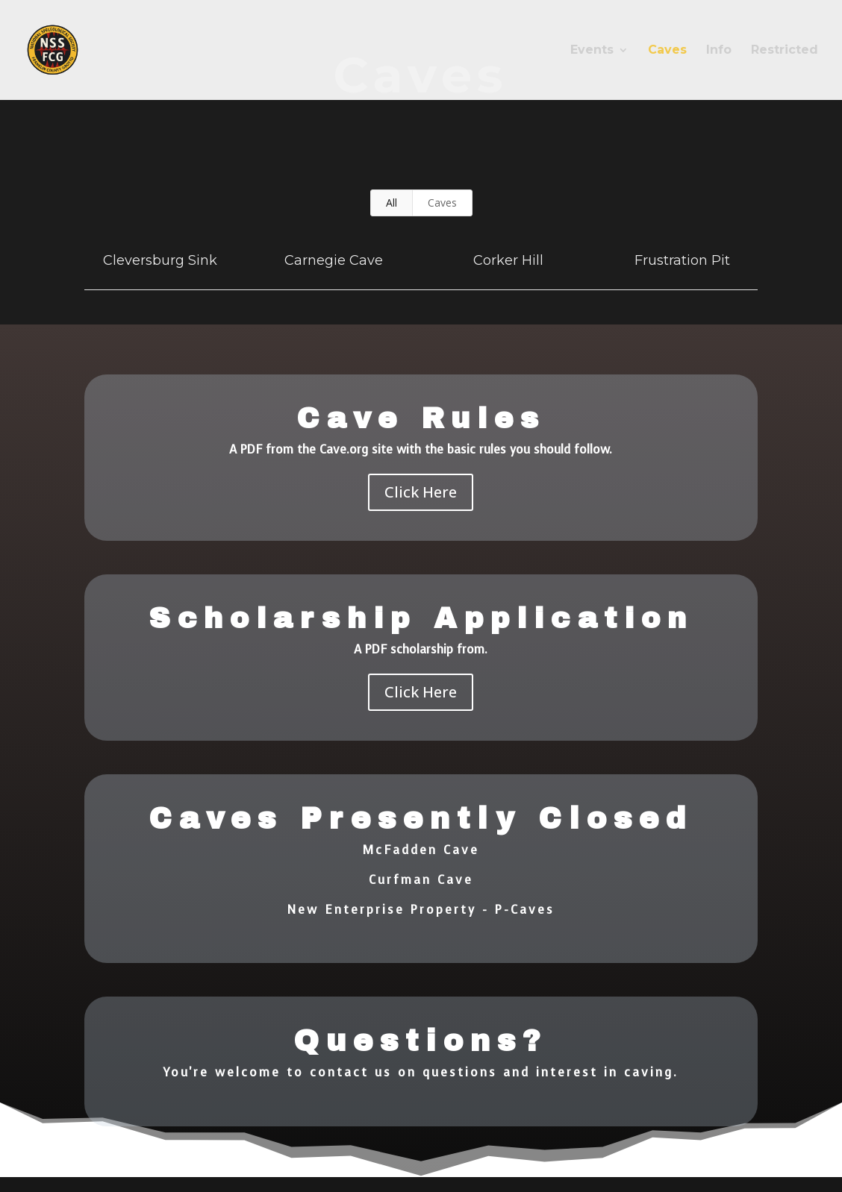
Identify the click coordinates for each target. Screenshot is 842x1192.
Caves (667, 51)
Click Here (420, 492)
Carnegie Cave (333, 260)
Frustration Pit (682, 260)
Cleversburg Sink (160, 260)
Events (592, 51)
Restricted (784, 51)
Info (719, 51)
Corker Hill (508, 260)
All (391, 202)
